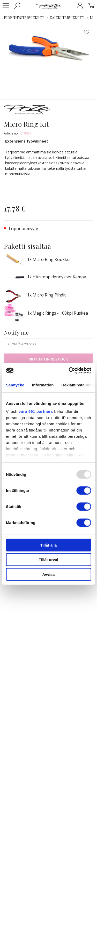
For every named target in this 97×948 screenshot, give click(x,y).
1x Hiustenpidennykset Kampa (56, 277)
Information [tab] (43, 385)
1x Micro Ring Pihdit (46, 295)
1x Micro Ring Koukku (48, 259)
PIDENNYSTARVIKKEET (24, 17)
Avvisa (48, 574)
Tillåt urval (48, 559)
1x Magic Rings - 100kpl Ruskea (57, 313)
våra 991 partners (36, 411)
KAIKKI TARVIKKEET (67, 17)
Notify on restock (48, 359)
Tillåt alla (48, 545)
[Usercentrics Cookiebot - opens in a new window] (69, 370)
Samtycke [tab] (15, 385)
